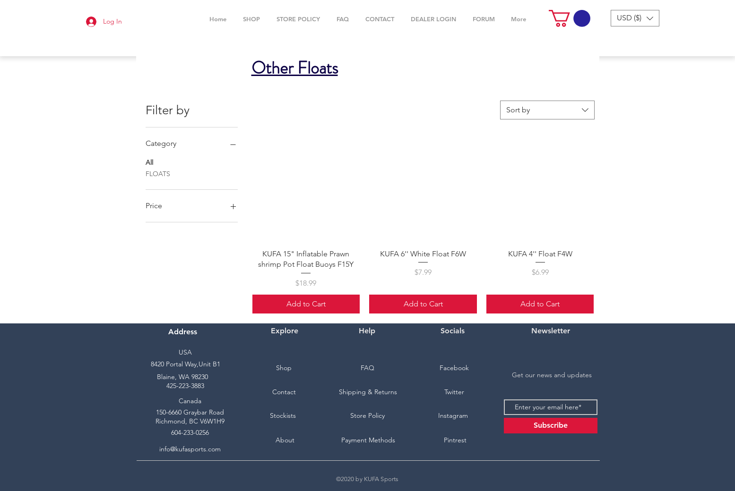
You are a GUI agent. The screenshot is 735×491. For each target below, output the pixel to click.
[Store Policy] (367, 416)
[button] (251, 18)
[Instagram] (453, 416)
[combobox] (547, 110)
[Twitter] (454, 392)
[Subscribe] (550, 425)
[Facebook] (454, 368)
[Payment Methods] (368, 440)
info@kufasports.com (190, 449)
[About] (285, 440)
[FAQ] (367, 368)
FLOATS (158, 173)
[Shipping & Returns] (368, 392)
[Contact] (284, 392)
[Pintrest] (455, 440)
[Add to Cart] (306, 304)
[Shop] (284, 368)
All (149, 162)
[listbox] (635, 18)
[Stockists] (283, 416)
